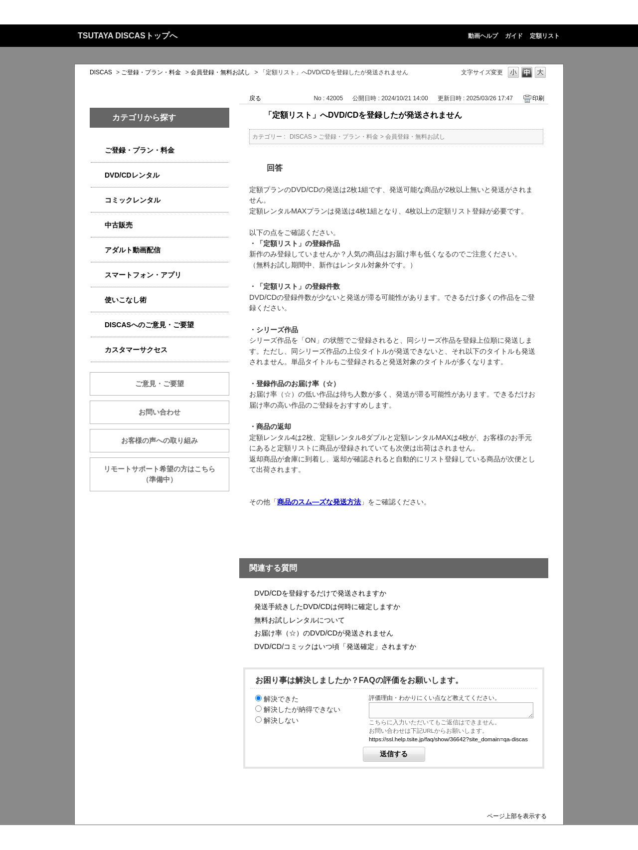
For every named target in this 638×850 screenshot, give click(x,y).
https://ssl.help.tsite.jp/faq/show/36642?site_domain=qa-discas (448, 739)
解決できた (281, 699)
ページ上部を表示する (517, 816)
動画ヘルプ (483, 35)
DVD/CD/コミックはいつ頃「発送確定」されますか (335, 646)
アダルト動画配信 (132, 250)
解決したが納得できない (302, 709)
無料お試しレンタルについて (299, 620)
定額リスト (545, 35)
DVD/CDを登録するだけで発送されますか (320, 593)
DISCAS (101, 72)
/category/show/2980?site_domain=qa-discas (97, 175)
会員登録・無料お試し (220, 72)
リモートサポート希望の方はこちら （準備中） (166, 474)
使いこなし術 (126, 300)
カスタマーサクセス (136, 350)
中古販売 (119, 225)
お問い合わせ (159, 412)
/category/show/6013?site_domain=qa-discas (97, 225)
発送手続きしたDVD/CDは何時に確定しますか (327, 607)
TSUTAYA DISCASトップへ (127, 35)
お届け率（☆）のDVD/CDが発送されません (323, 633)
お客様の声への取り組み (159, 440)
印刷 (538, 98)
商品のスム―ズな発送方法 (319, 502)
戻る (255, 98)
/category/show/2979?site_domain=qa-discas (97, 150)
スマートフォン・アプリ (143, 275)
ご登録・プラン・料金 (151, 72)
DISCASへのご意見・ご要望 (149, 325)
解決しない (281, 720)
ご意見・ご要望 (159, 384)
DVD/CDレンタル (132, 175)
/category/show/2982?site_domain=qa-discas (97, 275)
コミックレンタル (132, 200)
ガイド (514, 35)
